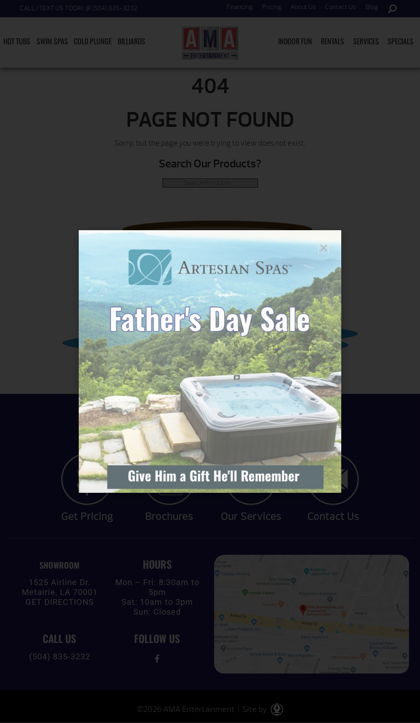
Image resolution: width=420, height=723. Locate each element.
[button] (323, 247)
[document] (210, 361)
